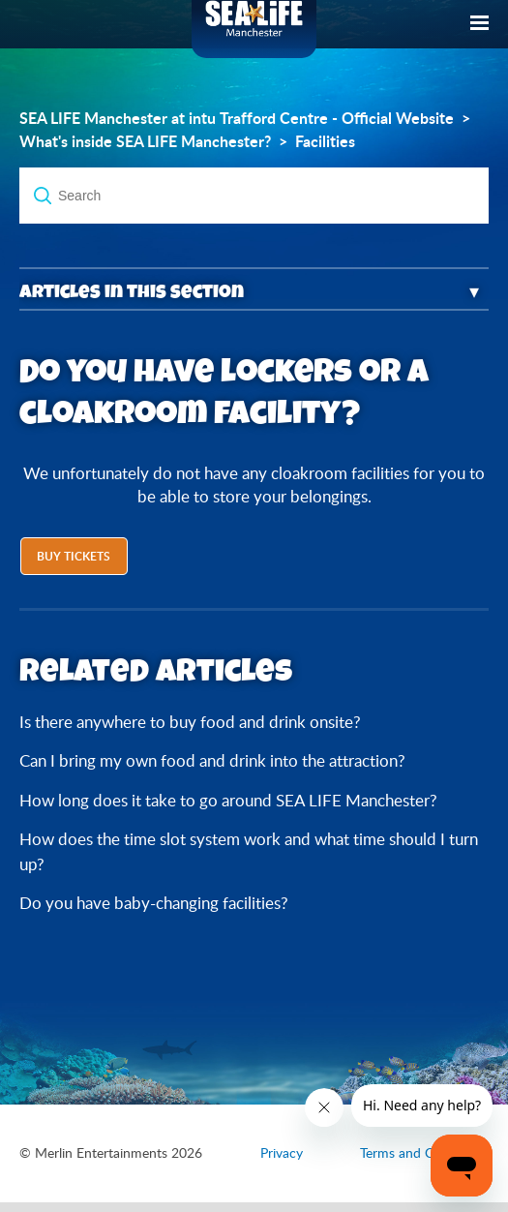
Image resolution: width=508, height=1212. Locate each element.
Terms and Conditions (424, 1153)
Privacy (281, 1153)
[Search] (254, 195)
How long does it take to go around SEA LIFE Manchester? (228, 800)
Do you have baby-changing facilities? (153, 903)
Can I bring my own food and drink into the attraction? (212, 760)
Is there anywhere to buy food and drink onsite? (190, 721)
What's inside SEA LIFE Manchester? (145, 141)
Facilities (325, 141)
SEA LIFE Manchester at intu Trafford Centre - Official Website (236, 118)
